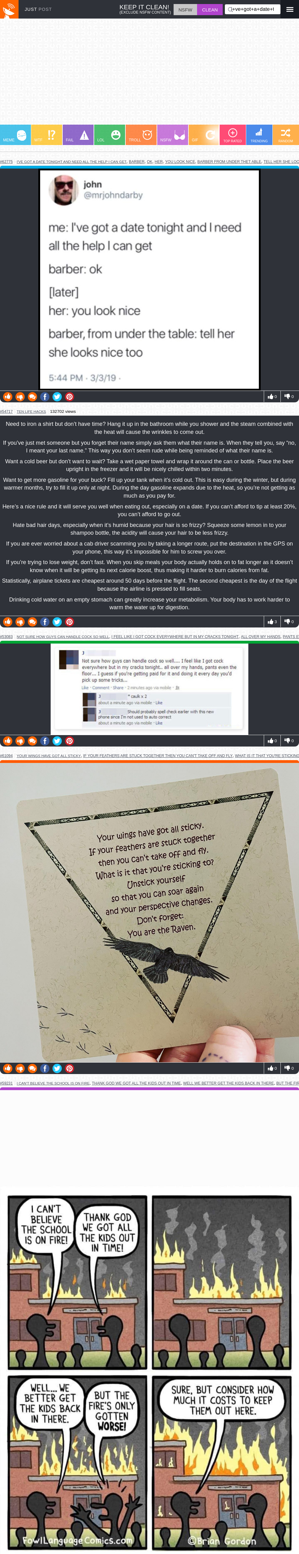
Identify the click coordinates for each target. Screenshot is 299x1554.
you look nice (180, 162)
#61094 (6, 756)
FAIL (77, 136)
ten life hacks (31, 411)
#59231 (6, 1083)
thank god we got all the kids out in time (136, 1083)
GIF (203, 136)
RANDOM (285, 135)
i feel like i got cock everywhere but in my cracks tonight (175, 637)
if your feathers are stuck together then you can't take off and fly (158, 756)
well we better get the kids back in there (228, 1083)
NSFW (172, 136)
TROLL (140, 136)
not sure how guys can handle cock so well (63, 637)
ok (149, 162)
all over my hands (260, 637)
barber (137, 162)
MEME (14, 136)
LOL (108, 136)
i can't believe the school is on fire (53, 1083)
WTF (44, 136)
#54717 (6, 411)
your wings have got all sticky (49, 756)
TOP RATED (232, 135)
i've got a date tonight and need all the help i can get (72, 162)
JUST (38, 9)
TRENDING (259, 135)
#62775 (6, 162)
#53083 (6, 637)
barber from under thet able (229, 162)
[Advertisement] (149, 74)
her (159, 162)
